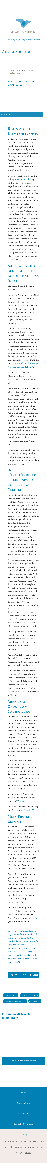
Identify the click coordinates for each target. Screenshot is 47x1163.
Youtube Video (31, 810)
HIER (30, 944)
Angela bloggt (30, 70)
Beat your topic (11, 995)
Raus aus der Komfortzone (15, 1001)
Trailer (20, 801)
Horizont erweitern (30, 995)
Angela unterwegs (15, 73)
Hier (36, 918)
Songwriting (35, 1001)
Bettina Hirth (23, 179)
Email (28, 1152)
